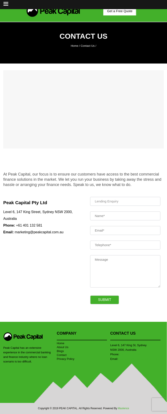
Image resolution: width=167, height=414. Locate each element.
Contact (62, 355)
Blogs (60, 351)
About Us (62, 347)
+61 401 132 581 (29, 225)
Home (74, 45)
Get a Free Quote (119, 11)
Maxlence (123, 408)
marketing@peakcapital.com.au (39, 232)
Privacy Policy (65, 359)
